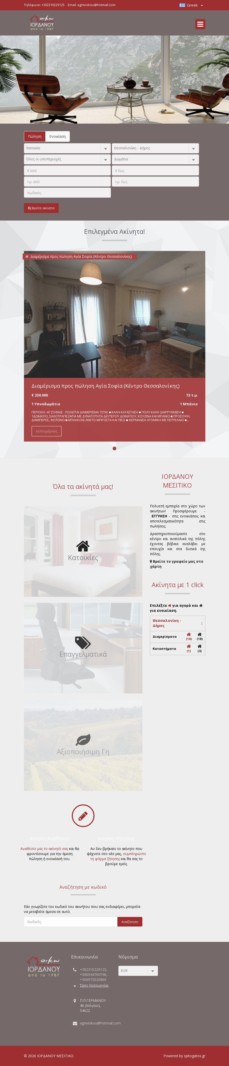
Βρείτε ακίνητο (41, 208)
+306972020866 (93, 979)
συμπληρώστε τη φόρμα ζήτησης (118, 856)
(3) (200, 648)
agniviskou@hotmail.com (96, 5)
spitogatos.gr (194, 1055)
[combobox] (67, 148)
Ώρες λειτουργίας (94, 985)
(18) (200, 636)
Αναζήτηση (129, 921)
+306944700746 (93, 974)
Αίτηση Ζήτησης (116, 838)
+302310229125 (53, 5)
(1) (189, 648)
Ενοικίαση (57, 136)
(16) (189, 636)
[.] (67, 170)
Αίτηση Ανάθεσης (49, 838)
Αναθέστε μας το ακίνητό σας (44, 848)
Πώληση (35, 136)
